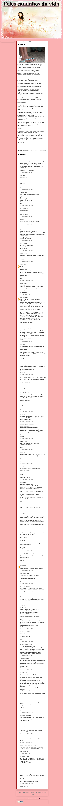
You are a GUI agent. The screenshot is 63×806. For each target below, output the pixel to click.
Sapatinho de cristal (24, 715)
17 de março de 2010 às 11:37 (26, 712)
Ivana (21, 565)
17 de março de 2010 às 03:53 (26, 463)
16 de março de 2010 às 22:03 (26, 341)
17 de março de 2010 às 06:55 (26, 528)
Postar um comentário (24, 786)
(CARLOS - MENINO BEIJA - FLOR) (28, 596)
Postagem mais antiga (41, 792)
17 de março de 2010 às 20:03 (26, 783)
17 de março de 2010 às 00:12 (26, 438)
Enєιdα (22, 726)
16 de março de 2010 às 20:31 (26, 172)
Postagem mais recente (23, 792)
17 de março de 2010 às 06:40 (26, 510)
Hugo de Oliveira (24, 392)
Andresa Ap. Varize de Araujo (26, 553)
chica (21, 219)
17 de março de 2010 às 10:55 (26, 655)
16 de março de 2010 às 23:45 (26, 421)
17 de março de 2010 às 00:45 (26, 449)
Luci (21, 175)
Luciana (22, 264)
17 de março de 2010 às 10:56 (26, 669)
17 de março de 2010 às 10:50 (26, 641)
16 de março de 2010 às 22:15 (26, 374)
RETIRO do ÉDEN (24, 631)
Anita (21, 466)
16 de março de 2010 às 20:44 (26, 224)
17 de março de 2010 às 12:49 (26, 753)
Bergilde (22, 513)
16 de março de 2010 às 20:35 (26, 189)
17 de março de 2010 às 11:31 (26, 697)
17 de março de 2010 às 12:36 (26, 742)
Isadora (22, 344)
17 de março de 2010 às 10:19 (26, 628)
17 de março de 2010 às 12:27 (26, 733)
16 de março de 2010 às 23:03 (26, 389)
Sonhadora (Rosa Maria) (25, 424)
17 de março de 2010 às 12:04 (26, 723)
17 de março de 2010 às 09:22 (26, 593)
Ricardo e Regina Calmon (25, 531)
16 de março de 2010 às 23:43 (26, 411)
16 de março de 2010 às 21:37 (26, 326)
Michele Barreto (24, 772)
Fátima (21, 283)
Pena (21, 482)
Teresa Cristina (23, 658)
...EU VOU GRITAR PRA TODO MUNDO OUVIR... (31, 377)
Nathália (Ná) (23, 573)
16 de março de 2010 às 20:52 (26, 240)
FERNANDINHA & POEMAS (26, 745)
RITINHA (22, 208)
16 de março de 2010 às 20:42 (26, 216)
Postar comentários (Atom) (34, 798)
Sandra (21, 605)
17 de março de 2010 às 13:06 (26, 769)
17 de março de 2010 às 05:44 (26, 479)
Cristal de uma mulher (25, 644)
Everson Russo (23, 586)
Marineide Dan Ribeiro (25, 363)
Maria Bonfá (23, 672)
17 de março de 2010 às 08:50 (26, 583)
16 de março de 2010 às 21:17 (26, 294)
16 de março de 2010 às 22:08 (26, 360)
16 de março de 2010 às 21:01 (26, 280)
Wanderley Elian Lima (25, 328)
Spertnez (22, 253)
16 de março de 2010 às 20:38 (26, 205)
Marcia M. (22, 243)
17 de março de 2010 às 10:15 (26, 602)
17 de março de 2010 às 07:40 (26, 570)
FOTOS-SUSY (23, 756)
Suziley (21, 414)
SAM (21, 157)
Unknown (22, 297)
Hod (21, 452)
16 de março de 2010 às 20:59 (26, 250)
